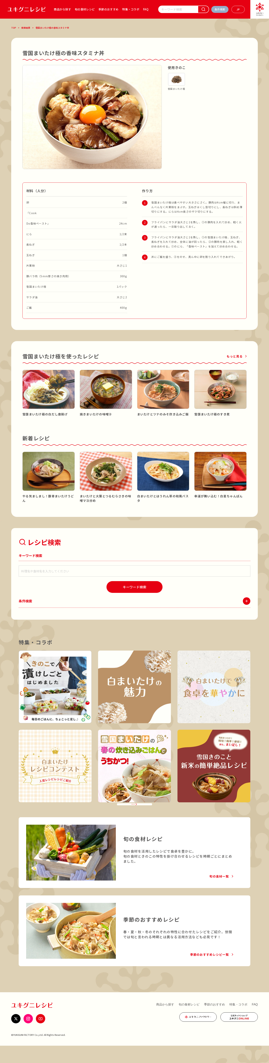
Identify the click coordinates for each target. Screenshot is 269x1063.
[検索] (203, 9)
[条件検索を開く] (219, 9)
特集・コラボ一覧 (131, 816)
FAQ (146, 9)
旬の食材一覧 (219, 893)
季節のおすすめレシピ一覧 (209, 972)
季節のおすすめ (108, 9)
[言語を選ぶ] (238, 9)
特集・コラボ (130, 9)
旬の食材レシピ (85, 9)
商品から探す (62, 9)
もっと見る (235, 356)
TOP (13, 27)
